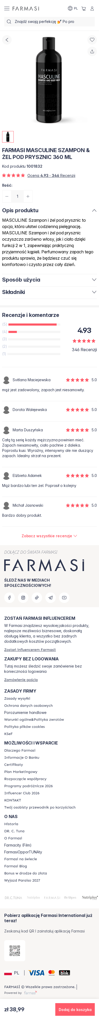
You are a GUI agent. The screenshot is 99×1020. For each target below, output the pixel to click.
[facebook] (9, 597)
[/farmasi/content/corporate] (20, 859)
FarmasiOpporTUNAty (23, 852)
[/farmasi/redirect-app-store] (14, 950)
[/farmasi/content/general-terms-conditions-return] (34, 720)
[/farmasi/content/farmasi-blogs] (15, 866)
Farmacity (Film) (18, 845)
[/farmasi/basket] (83, 8)
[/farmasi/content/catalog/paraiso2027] (22, 880)
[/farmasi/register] (30, 649)
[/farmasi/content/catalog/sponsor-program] (25, 873)
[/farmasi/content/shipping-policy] (17, 699)
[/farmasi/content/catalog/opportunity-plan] (20, 772)
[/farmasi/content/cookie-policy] (24, 727)
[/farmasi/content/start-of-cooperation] (25, 779)
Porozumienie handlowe (25, 712)
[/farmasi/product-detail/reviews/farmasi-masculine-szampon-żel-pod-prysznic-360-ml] (50, 536)
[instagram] (23, 597)
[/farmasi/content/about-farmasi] (19, 750)
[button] (13, 973)
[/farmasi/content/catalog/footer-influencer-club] (21, 793)
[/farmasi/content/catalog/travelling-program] (28, 786)
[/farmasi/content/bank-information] (21, 758)
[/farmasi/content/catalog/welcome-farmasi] (40, 807)
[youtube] (64, 597)
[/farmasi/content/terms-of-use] (28, 706)
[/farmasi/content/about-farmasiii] (13, 838)
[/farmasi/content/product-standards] (13, 765)
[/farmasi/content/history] (11, 824)
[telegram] (50, 597)
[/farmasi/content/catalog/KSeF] (8, 734)
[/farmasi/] (26, 8)
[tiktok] (37, 597)
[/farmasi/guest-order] (21, 680)
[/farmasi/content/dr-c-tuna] (14, 831)
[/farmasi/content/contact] (12, 800)
